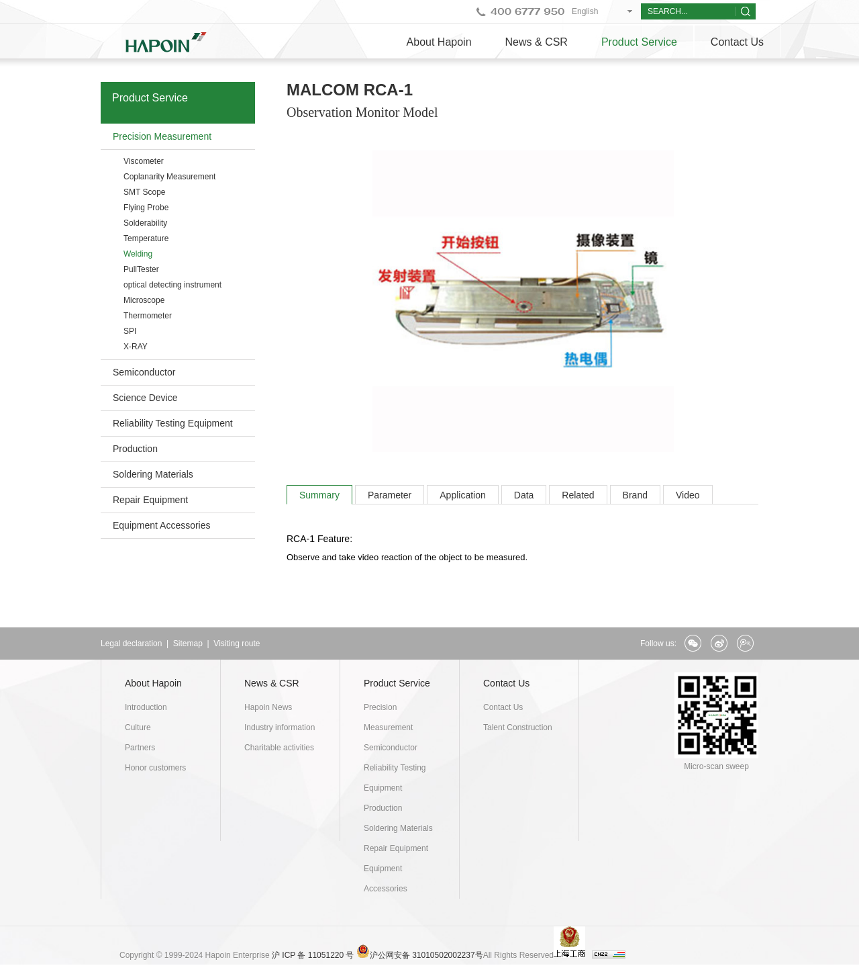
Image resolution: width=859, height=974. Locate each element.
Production (135, 448)
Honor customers (155, 767)
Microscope (143, 300)
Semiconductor (144, 372)
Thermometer (147, 315)
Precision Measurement (162, 136)
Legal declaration (131, 643)
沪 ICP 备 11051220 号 (313, 955)
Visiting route (236, 643)
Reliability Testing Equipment (173, 423)
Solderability (145, 223)
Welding (137, 254)
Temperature (145, 238)
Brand (635, 495)
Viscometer (143, 161)
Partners (140, 747)
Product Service (639, 42)
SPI (129, 331)
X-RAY (135, 346)
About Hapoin (439, 42)
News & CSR (536, 42)
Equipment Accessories (162, 525)
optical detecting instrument (172, 285)
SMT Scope (144, 192)
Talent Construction (517, 727)
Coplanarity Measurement (169, 176)
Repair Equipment (150, 499)
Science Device (145, 397)
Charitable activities (279, 747)
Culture (138, 727)
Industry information (279, 727)
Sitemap (188, 643)
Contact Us (737, 42)
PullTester (141, 269)
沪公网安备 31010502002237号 (426, 955)
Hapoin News (268, 707)
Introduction (146, 707)
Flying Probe (145, 207)
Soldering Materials (153, 474)
